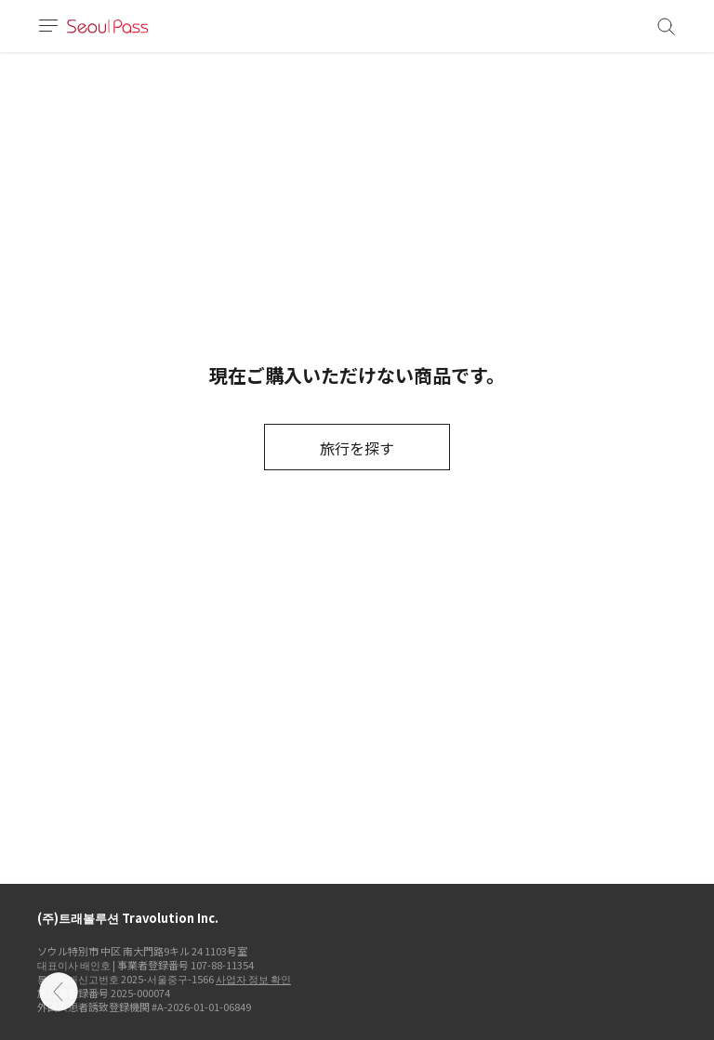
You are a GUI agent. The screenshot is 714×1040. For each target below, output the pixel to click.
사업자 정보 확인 (253, 978)
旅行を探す (357, 448)
